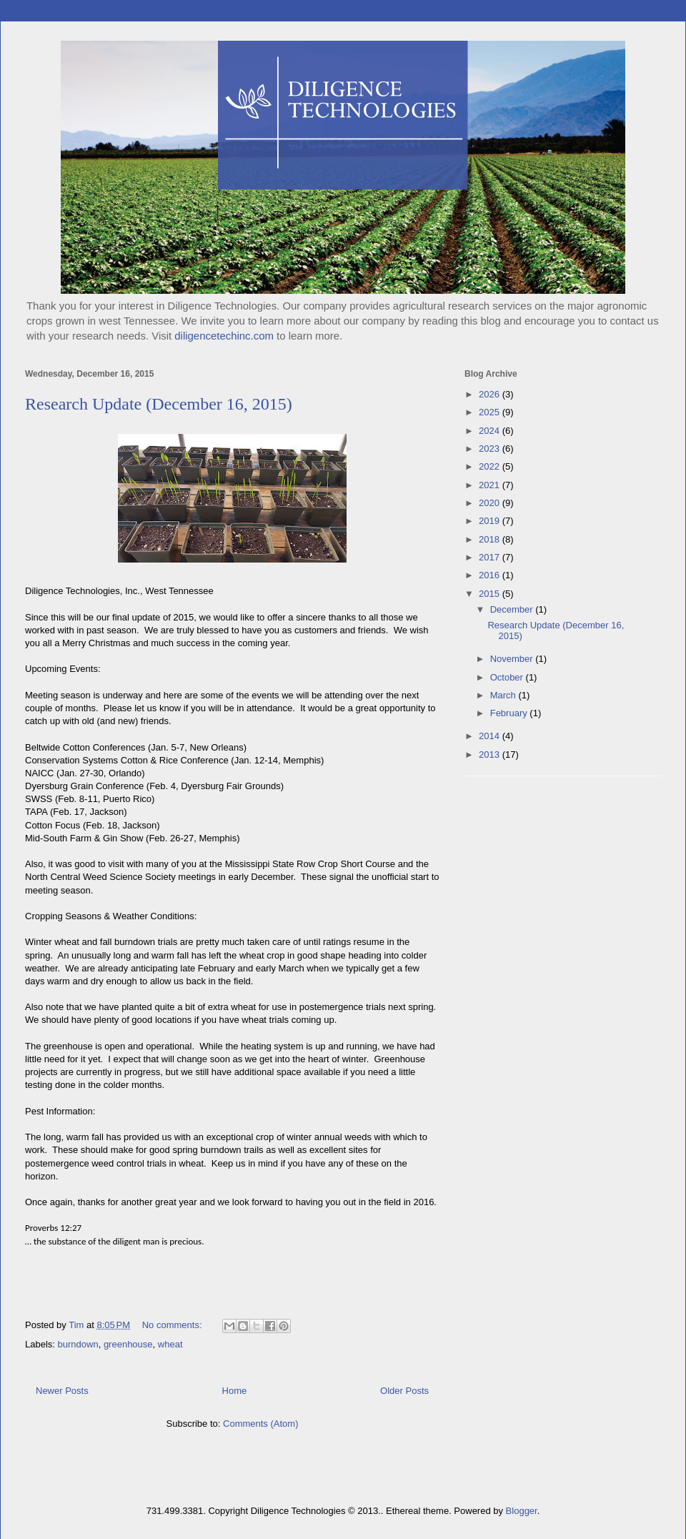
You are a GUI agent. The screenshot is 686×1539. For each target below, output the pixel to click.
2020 (490, 503)
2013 (490, 754)
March (504, 695)
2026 (490, 394)
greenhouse (128, 1344)
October (508, 677)
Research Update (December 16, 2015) (158, 404)
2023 (490, 448)
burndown (78, 1344)
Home (234, 1390)
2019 (490, 520)
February (510, 713)
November (513, 658)
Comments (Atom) (260, 1423)
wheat (170, 1344)
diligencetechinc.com (224, 336)
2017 (490, 557)
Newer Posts (62, 1390)
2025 (490, 412)
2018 (490, 539)
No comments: (173, 1325)
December (513, 609)
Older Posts (404, 1390)
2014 (490, 736)
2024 (490, 430)
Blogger (521, 1510)
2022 (490, 466)
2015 (490, 593)
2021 (490, 485)
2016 (490, 575)
